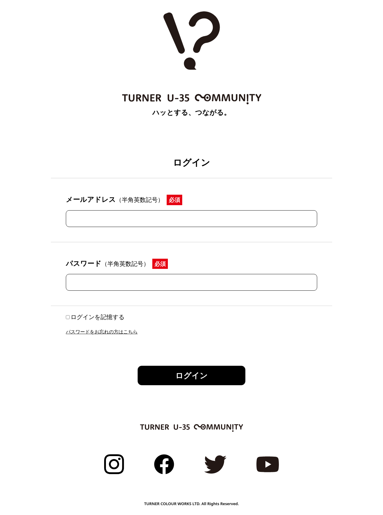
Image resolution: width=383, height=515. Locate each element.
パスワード (107, 263)
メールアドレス (115, 199)
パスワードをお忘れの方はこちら (102, 331)
